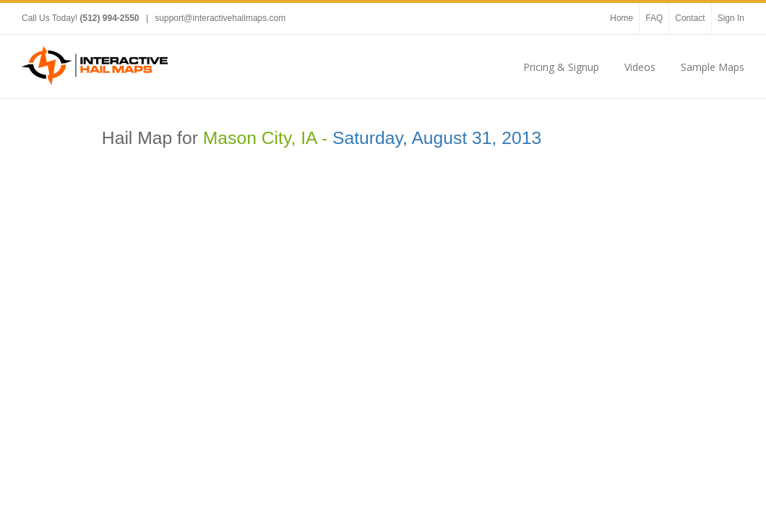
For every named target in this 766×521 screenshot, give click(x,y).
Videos (639, 67)
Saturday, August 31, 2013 (436, 138)
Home (621, 18)
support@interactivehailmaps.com (220, 18)
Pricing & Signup (561, 67)
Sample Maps (712, 67)
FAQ (654, 18)
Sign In (731, 18)
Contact (690, 18)
